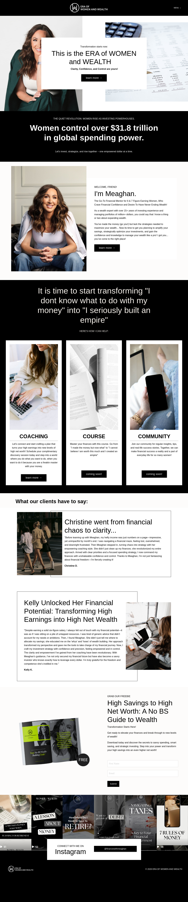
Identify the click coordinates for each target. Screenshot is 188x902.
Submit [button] (113, 810)
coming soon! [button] (94, 477)
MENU (177, 8)
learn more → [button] (94, 80)
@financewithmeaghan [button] (115, 875)
